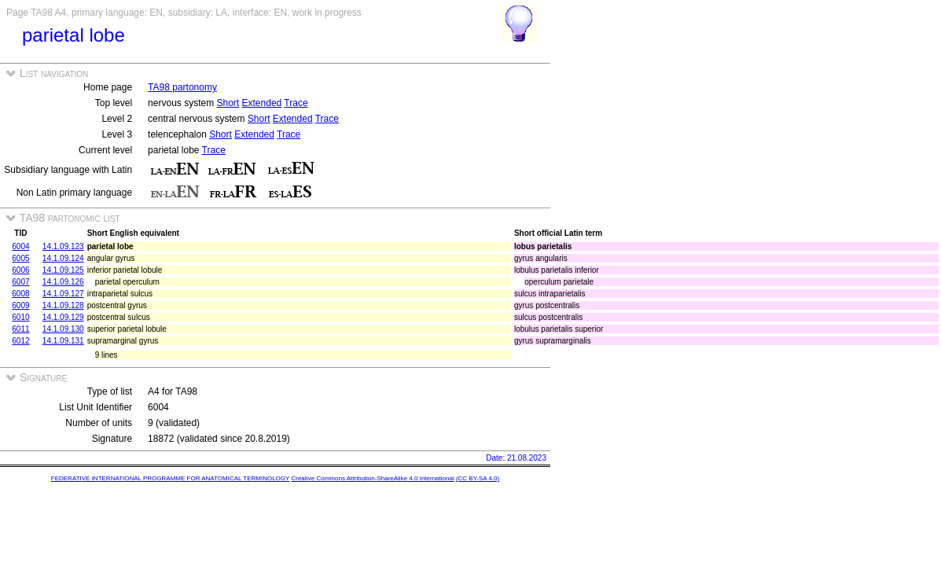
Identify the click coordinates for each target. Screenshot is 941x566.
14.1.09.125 (63, 270)
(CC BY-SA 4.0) (477, 478)
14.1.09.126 (63, 281)
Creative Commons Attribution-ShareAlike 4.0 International (372, 478)
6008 (20, 293)
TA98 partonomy (182, 87)
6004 (20, 246)
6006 (20, 270)
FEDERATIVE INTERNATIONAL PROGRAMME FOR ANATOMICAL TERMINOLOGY (170, 478)
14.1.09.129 (63, 317)
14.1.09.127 (63, 293)
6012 (20, 340)
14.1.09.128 (63, 305)
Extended (262, 102)
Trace (295, 102)
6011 (20, 329)
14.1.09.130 (63, 329)
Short (227, 102)
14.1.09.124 (63, 258)
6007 (20, 281)
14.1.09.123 (63, 246)
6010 (20, 317)
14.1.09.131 (63, 340)
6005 (20, 258)
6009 (20, 305)
